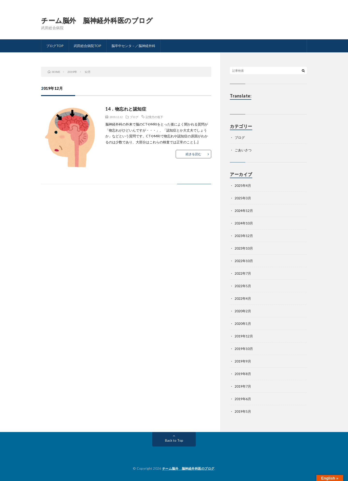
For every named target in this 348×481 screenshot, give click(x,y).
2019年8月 (243, 374)
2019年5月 (243, 411)
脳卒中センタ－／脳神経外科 (133, 46)
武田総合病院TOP (87, 46)
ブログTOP (55, 46)
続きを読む (193, 154)
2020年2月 (243, 311)
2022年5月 (243, 286)
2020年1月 (243, 323)
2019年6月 (243, 399)
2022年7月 (243, 273)
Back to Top (174, 440)
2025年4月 (243, 185)
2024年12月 (244, 211)
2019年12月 (244, 336)
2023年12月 (244, 236)
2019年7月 (243, 386)
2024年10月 (244, 223)
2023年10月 (244, 248)
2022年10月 (244, 261)
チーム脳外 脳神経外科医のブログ (97, 20)
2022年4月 (243, 298)
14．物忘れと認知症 (125, 109)
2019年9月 (243, 361)
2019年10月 (244, 349)
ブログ (134, 116)
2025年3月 (243, 198)
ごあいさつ (243, 150)
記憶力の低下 (154, 116)
